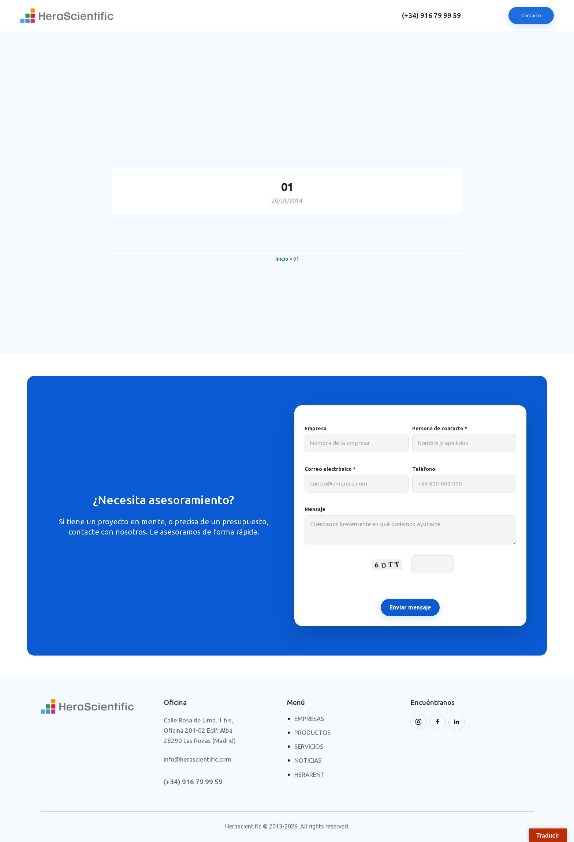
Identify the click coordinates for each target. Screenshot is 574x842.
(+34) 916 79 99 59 (431, 15)
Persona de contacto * (464, 439)
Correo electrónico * (357, 479)
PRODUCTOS (312, 732)
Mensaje (410, 528)
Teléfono (464, 479)
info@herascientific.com (197, 759)
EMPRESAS (309, 718)
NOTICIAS (307, 760)
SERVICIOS (308, 746)
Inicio (281, 259)
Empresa (357, 439)
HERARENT (309, 774)
